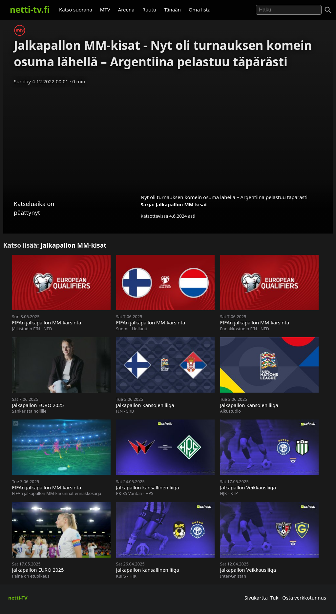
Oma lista (200, 9)
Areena (126, 9)
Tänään (172, 9)
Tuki (275, 597)
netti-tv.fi (30, 9)
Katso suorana (75, 9)
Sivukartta (256, 597)
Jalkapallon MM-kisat (181, 204)
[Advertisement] (168, 137)
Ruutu (149, 9)
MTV (105, 9)
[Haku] (328, 10)
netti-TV (18, 597)
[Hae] (289, 10)
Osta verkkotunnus (304, 597)
